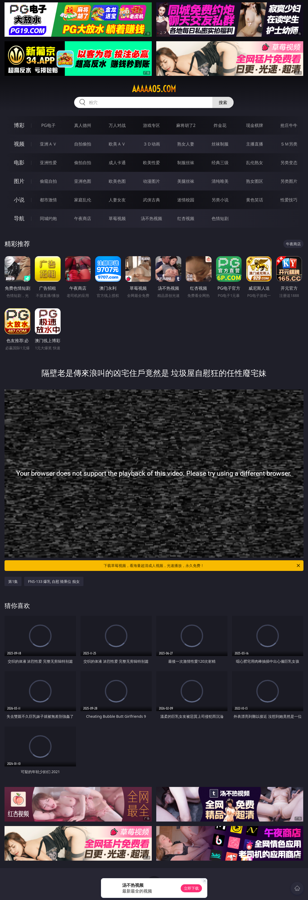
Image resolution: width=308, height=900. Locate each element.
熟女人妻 (185, 144)
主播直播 (254, 144)
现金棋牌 (254, 125)
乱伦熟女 (254, 162)
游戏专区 (151, 125)
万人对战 (117, 125)
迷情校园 (185, 200)
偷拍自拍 (82, 162)
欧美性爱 (151, 162)
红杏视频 (185, 218)
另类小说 (220, 200)
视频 (19, 143)
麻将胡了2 (186, 125)
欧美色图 (117, 181)
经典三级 (220, 162)
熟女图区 (254, 181)
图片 (19, 181)
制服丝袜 (185, 162)
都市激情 (48, 200)
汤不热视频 (151, 218)
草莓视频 (117, 218)
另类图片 (288, 181)
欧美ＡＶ (117, 144)
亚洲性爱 (48, 162)
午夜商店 (82, 218)
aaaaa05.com (154, 89)
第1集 (13, 581)
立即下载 (191, 888)
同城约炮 (48, 218)
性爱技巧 (288, 200)
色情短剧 (220, 218)
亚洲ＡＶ (48, 144)
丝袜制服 (220, 144)
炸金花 (220, 125)
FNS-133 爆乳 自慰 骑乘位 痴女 (54, 581)
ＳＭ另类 (288, 144)
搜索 (223, 102)
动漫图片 (151, 181)
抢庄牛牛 (288, 125)
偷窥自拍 (48, 181)
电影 (19, 162)
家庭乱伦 (82, 200)
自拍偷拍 (82, 144)
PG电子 (48, 125)
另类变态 (288, 162)
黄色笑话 (254, 200)
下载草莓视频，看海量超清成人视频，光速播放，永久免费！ (202, 565)
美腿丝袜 (185, 181)
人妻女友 (117, 200)
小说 (19, 199)
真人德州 (82, 125)
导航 (19, 218)
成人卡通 (117, 162)
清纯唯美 (220, 181)
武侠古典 (151, 200)
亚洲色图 (82, 181)
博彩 (19, 125)
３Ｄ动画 (151, 144)
